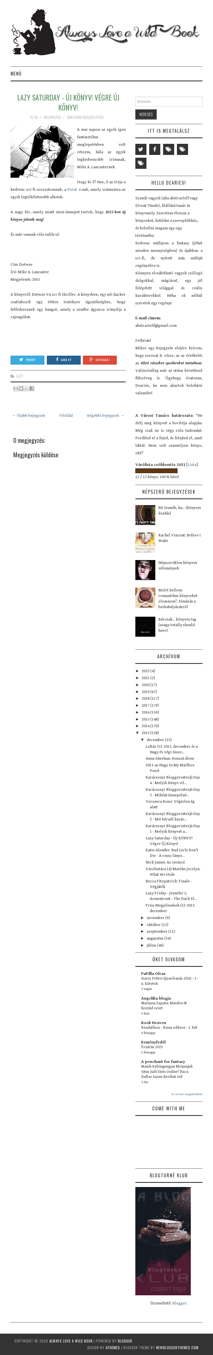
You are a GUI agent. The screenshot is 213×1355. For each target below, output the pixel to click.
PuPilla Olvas (153, 973)
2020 (146, 684)
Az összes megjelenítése (186, 1094)
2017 (146, 705)
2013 (146, 733)
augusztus (155, 938)
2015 (146, 719)
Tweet (27, 359)
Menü (16, 73)
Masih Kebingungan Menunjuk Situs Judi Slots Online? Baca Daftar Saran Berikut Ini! (167, 1071)
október (154, 924)
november (156, 917)
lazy (19, 376)
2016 (146, 712)
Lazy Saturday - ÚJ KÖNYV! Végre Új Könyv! (68, 102)
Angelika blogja (156, 998)
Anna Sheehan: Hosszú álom (170, 758)
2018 (146, 698)
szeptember (157, 931)
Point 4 (73, 189)
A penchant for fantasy (163, 1061)
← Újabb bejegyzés (28, 415)
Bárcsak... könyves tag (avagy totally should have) (177, 625)
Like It (63, 359)
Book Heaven (153, 1022)
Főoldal (66, 415)
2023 (146, 671)
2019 (146, 691)
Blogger (179, 1303)
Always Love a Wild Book (71, 1341)
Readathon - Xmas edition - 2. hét (169, 1027)
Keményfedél (153, 1042)
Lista (192, 464)
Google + (99, 359)
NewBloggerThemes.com (177, 1347)
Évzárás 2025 (152, 1047)
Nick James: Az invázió (165, 862)
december (156, 739)
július (152, 945)
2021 (146, 678)
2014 (146, 726)
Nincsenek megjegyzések (85, 117)
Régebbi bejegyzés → (105, 415)
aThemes (113, 1347)
